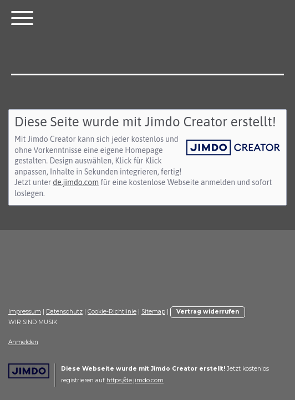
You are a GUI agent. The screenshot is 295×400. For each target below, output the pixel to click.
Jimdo (28, 370)
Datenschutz (64, 311)
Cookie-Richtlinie (112, 311)
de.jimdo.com (76, 182)
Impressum (24, 311)
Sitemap (153, 311)
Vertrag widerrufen (207, 311)
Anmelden (23, 342)
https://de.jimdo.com (135, 380)
